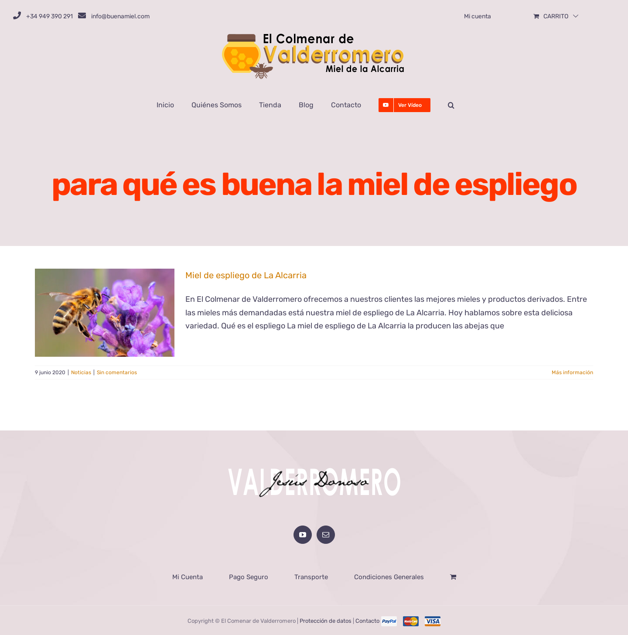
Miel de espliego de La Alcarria (246, 275)
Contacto (367, 620)
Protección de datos (326, 620)
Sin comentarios (117, 372)
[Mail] (326, 534)
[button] (451, 105)
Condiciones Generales (389, 576)
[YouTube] (303, 534)
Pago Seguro (248, 576)
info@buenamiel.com (120, 16)
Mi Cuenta (187, 576)
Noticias (81, 372)
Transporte (311, 576)
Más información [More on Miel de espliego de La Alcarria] (572, 372)
